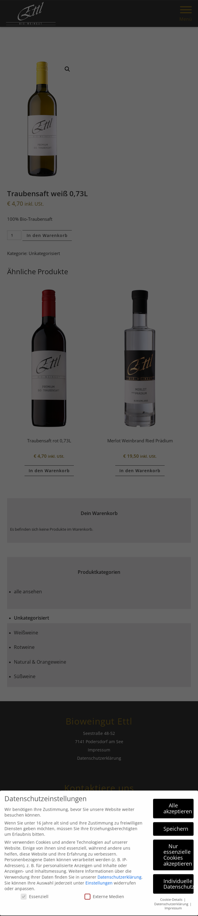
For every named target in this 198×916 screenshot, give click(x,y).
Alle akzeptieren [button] (177, 803)
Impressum (173, 903)
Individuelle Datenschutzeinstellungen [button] (178, 878)
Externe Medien (104, 891)
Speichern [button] (175, 823)
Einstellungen (99, 877)
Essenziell (34, 891)
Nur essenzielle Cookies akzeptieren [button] (177, 849)
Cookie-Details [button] (171, 894)
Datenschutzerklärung (120, 872)
